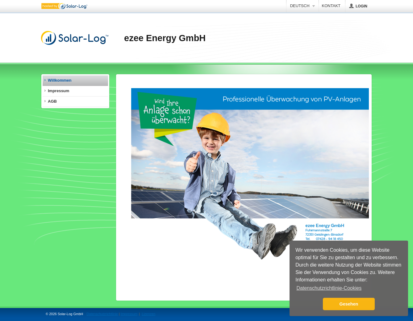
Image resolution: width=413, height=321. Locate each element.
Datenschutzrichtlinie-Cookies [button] (328, 288)
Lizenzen (148, 314)
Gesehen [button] (349, 304)
